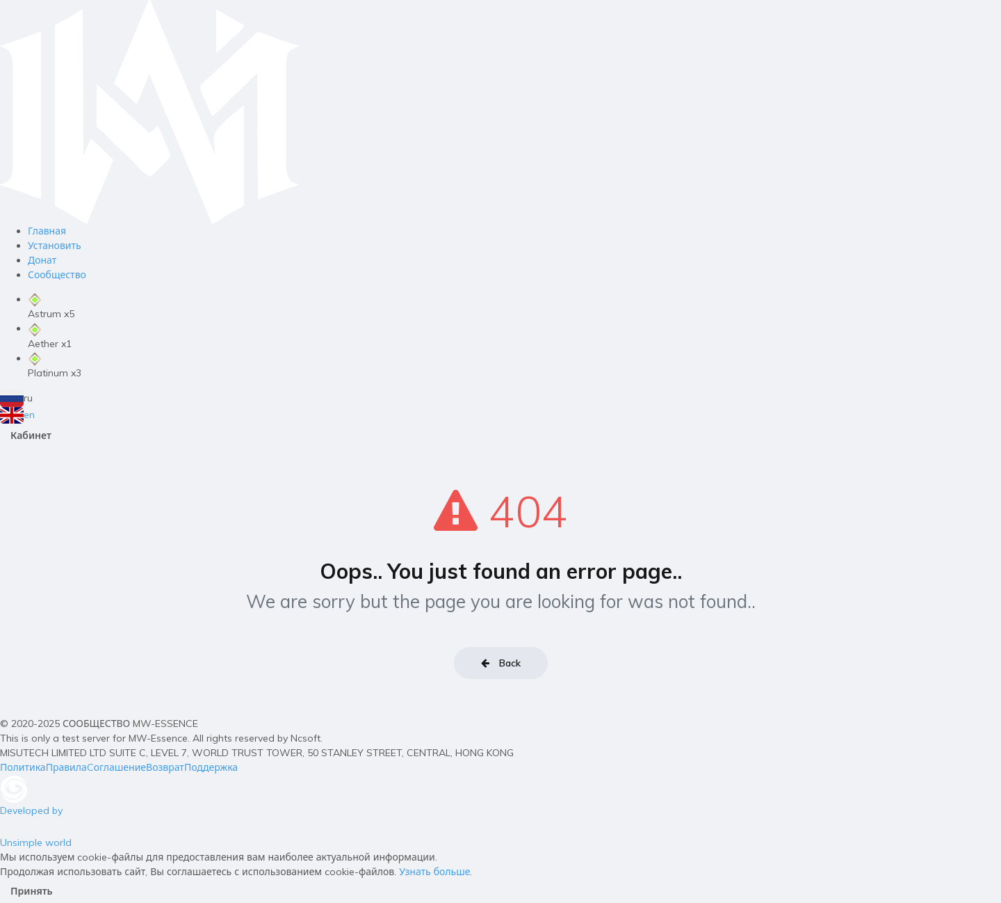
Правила (66, 767)
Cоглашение (116, 767)
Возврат (165, 767)
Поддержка (211, 767)
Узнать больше (434, 871)
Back (501, 663)
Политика (23, 767)
